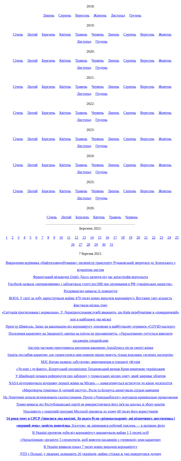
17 (115, 237)
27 (80, 244)
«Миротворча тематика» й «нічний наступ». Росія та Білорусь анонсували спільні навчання (90, 390)
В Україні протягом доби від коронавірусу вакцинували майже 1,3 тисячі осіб (90, 432)
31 (111, 244)
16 (107, 237)
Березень (48, 34)
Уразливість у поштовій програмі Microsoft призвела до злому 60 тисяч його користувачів (90, 411)
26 (73, 244)
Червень (97, 34)
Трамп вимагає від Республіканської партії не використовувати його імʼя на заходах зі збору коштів (90, 404)
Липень (48, 15)
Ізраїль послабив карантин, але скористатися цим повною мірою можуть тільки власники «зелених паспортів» (90, 355)
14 (92, 237)
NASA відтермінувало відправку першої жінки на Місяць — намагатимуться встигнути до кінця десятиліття (90, 383)
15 (99, 237)
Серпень (64, 15)
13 (84, 237)
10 (61, 237)
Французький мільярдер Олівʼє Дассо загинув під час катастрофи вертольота (90, 277)
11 (68, 237)
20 (138, 237)
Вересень (82, 15)
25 (177, 237)
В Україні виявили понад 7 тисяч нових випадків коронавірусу (90, 447)
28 (88, 244)
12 (76, 237)
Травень (81, 34)
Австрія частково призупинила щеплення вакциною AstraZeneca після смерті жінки (90, 348)
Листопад (118, 15)
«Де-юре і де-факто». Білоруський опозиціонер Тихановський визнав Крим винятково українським (90, 369)
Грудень (135, 15)
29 (96, 244)
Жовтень (100, 15)
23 (161, 237)
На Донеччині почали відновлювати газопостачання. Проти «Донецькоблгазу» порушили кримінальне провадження (90, 397)
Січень (18, 34)
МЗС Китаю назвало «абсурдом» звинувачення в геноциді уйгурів (90, 362)
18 (122, 237)
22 (153, 237)
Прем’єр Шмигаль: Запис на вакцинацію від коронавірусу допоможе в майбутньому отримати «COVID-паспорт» (90, 326)
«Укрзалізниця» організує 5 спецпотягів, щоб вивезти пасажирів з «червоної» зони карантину (90, 440)
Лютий (32, 34)
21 (146, 237)
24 (169, 237)
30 (104, 244)
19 (130, 237)
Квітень (65, 34)
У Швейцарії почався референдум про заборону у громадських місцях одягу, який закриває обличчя (90, 376)
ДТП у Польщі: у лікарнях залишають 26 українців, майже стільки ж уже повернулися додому (90, 454)
